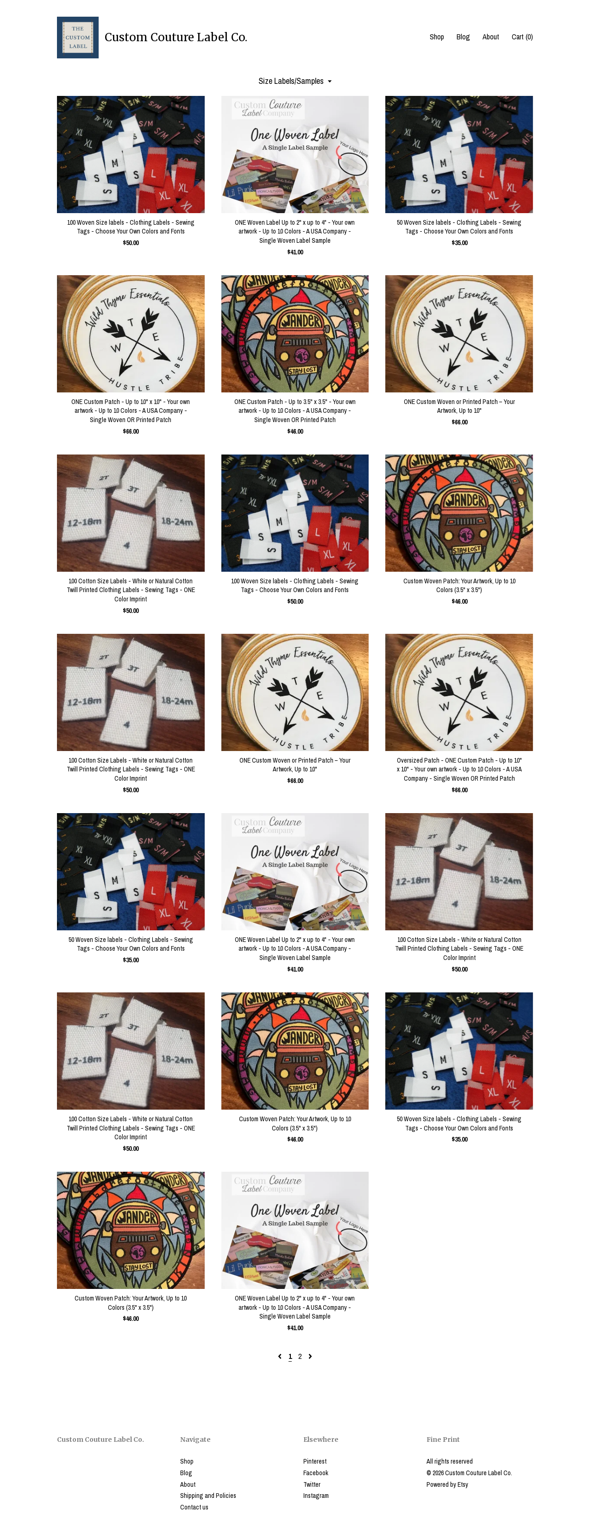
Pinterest (314, 1461)
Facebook (315, 1473)
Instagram (316, 1495)
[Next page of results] (310, 1356)
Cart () (522, 37)
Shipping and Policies (208, 1495)
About (491, 37)
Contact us (194, 1507)
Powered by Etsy (447, 1484)
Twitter (311, 1484)
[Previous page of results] (280, 1356)
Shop (437, 37)
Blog (463, 37)
